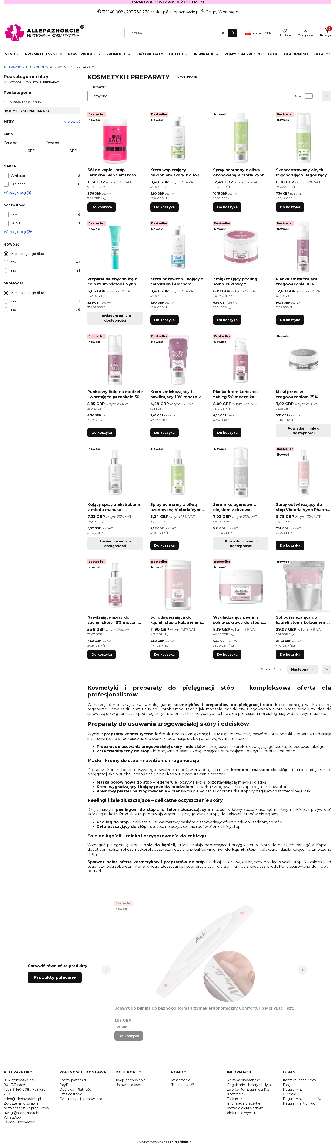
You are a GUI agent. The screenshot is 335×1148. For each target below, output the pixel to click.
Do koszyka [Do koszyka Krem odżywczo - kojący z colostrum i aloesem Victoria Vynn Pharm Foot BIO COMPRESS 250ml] (164, 320)
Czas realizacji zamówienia (81, 1099)
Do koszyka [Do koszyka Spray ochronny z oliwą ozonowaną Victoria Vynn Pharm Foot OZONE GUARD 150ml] (164, 545)
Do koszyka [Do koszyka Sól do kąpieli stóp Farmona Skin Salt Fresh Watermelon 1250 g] (101, 207)
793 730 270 (138, 12)
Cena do (52, 143)
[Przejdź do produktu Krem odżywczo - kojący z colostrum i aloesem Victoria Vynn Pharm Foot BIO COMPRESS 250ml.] (178, 247)
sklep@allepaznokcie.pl (177, 12)
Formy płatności (73, 1080)
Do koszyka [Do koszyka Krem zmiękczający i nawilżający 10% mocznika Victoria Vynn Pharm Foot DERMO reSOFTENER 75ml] (164, 433)
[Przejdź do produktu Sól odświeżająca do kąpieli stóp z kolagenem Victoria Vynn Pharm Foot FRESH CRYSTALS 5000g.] (303, 585)
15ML (15, 214)
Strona (299, 96)
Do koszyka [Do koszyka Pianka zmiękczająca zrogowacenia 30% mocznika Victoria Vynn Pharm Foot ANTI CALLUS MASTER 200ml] (290, 320)
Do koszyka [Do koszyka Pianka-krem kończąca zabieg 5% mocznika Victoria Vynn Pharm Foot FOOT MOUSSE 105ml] (227, 433)
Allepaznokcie (16, 67)
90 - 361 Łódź (14, 1085)
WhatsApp (12, 1117)
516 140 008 (112, 12)
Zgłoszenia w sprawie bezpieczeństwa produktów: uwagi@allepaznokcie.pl (27, 1108)
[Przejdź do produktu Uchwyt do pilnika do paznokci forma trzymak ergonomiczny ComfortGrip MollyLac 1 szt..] (204, 951)
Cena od (10, 143)
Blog (287, 1085)
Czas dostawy (71, 1094)
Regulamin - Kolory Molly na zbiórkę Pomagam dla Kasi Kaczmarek (250, 1089)
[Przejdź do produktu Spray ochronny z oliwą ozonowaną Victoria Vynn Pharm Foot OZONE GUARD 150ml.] (178, 472)
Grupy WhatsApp (219, 12)
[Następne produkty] (302, 669)
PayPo (65, 1085)
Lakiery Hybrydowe (19, 1122)
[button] (232, 33)
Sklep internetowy (162, 1142)
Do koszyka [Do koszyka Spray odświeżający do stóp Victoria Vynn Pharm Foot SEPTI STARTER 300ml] (290, 545)
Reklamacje (180, 1080)
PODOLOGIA (43, 67)
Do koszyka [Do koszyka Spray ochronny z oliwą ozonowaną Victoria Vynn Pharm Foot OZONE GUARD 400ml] (227, 207)
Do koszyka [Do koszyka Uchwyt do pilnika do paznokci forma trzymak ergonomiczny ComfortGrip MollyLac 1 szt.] (128, 1036)
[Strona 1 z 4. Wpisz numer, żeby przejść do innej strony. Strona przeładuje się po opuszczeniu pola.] (309, 96)
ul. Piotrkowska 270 (19, 1080)
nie (13, 270)
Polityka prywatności (244, 1080)
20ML (16, 223)
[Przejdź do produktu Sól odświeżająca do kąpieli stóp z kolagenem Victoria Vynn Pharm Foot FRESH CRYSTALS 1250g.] (178, 585)
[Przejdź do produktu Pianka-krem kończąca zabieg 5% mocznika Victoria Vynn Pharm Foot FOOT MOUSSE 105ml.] (240, 359)
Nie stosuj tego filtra (27, 254)
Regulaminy (293, 1089)
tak (13, 262)
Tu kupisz (234, 1099)
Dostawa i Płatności (76, 1089)
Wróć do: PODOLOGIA (22, 102)
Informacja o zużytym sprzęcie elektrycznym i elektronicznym (246, 1108)
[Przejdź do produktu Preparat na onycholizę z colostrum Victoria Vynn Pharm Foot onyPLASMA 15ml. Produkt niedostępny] (115, 247)
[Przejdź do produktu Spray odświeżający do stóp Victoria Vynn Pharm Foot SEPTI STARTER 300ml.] (303, 472)
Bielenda (18, 184)
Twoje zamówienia (130, 1080)
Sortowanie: (97, 87)
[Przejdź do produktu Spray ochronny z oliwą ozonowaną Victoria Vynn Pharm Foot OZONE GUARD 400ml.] (240, 138)
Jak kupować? (182, 1085)
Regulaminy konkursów (302, 1099)
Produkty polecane (55, 977)
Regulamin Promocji (299, 1103)
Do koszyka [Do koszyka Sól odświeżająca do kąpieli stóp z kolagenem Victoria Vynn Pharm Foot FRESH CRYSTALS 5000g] (290, 654)
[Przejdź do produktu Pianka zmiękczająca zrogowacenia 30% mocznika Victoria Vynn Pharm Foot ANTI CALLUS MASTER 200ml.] (303, 247)
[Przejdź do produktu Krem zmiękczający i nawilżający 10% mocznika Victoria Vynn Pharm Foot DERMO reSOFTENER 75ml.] (178, 359)
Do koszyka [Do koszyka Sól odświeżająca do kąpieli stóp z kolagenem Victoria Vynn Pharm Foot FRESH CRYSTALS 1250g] (164, 654)
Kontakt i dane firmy (299, 1080)
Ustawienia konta (129, 1085)
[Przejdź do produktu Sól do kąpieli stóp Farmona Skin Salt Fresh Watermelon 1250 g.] (115, 138)
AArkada (18, 175)
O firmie (289, 1094)
